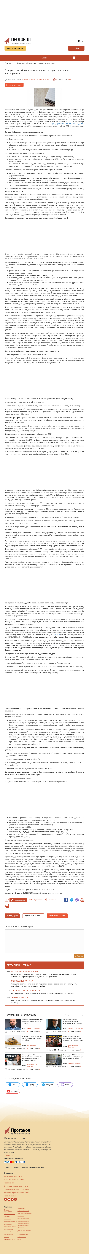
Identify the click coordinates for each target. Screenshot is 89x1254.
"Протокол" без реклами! (14, 1179)
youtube (12, 1091)
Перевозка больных (23, 1221)
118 (55, 634)
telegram (47, 1084)
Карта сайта (9, 1183)
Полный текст (9, 1155)
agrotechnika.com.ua (10, 1226)
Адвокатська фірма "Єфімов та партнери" (36, 80)
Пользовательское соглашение (16, 1189)
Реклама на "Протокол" (13, 1176)
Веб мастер (7, 1219)
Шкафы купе (21, 1227)
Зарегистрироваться (15, 48)
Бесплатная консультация (24, 971)
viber (65, 1084)
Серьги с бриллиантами (8, 1210)
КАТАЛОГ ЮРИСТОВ (19, 997)
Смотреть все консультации (74, 1015)
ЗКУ (58, 634)
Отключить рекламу (14, 85)
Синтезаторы (8, 1224)
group (29, 1084)
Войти (76, 48)
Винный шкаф (21, 1208)
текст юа (6, 1237)
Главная (8, 63)
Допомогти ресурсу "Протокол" (16, 1192)
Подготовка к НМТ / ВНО (24, 1213)
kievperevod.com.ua (9, 1239)
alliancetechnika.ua (9, 1214)
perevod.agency (8, 1229)
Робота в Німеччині (23, 1211)
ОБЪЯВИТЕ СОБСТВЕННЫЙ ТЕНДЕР (26, 990)
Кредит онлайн (10, 1196)
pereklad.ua (20, 1216)
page (12, 1084)
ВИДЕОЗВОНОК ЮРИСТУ (22, 981)
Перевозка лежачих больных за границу (23, 1224)
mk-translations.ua (9, 1234)
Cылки (19, 1239)
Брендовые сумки (22, 1234)
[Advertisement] (46, 17)
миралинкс (7, 1216)
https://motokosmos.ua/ (10, 1221)
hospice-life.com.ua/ (23, 1218)
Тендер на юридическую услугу (16, 1186)
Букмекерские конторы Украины (24, 1231)
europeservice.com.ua (10, 1232)
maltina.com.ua (21, 1237)
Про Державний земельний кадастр (67, 124)
